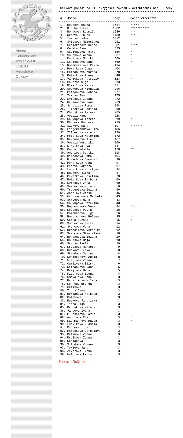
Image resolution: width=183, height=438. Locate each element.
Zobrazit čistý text (72, 432)
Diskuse (22, 66)
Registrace (24, 71)
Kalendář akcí (27, 56)
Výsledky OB (26, 61)
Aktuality (22, 51)
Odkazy (22, 76)
